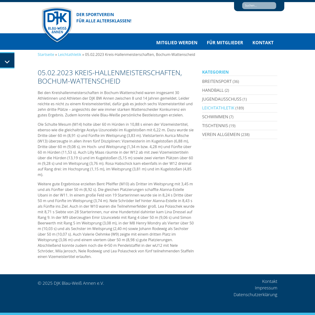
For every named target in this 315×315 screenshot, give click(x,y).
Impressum (266, 288)
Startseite (46, 54)
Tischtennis (215, 125)
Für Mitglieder (225, 43)
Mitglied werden (177, 43)
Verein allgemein (221, 134)
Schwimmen (215, 116)
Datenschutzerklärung (255, 294)
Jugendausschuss (221, 99)
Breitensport (217, 81)
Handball (213, 90)
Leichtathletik (69, 54)
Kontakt (263, 43)
